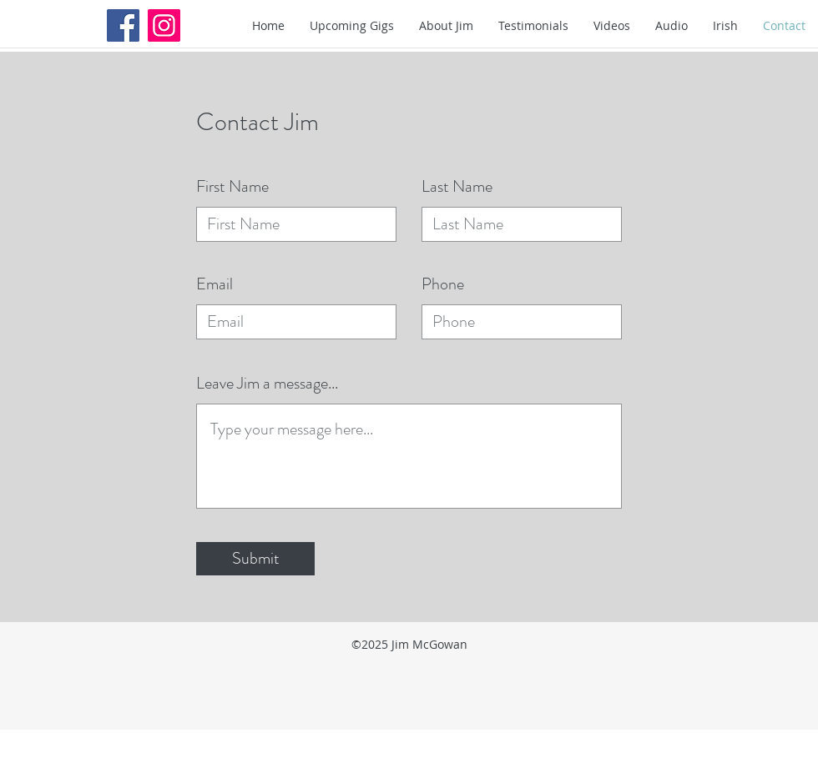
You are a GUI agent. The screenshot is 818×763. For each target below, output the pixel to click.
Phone (443, 284)
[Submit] (255, 558)
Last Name (457, 186)
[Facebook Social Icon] (123, 25)
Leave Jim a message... (267, 383)
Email (214, 284)
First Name (232, 186)
